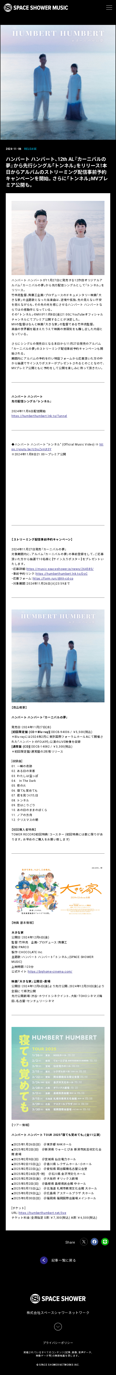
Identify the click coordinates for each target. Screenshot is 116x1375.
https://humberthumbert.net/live (42, 1213)
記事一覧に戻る (64, 1260)
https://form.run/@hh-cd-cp (53, 578)
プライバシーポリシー (58, 1343)
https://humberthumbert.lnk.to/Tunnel (39, 416)
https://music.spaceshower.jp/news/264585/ (60, 569)
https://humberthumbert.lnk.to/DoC (61, 573)
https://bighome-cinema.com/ (50, 971)
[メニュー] (109, 8)
